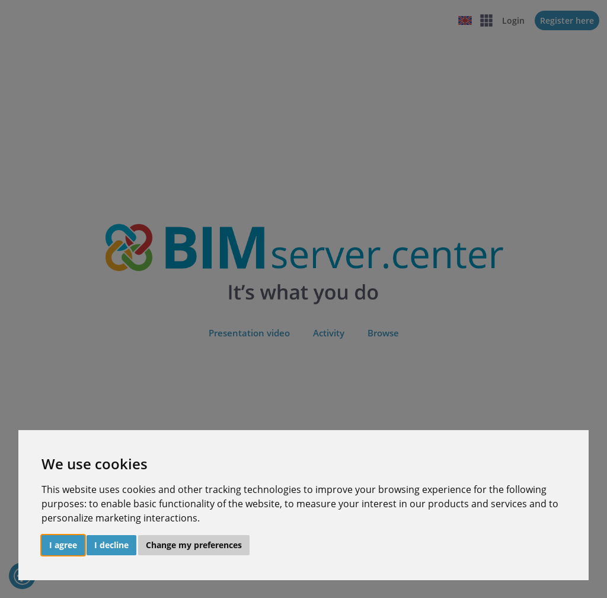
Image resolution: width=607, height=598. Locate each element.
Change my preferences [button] (194, 545)
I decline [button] (111, 545)
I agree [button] (63, 545)
